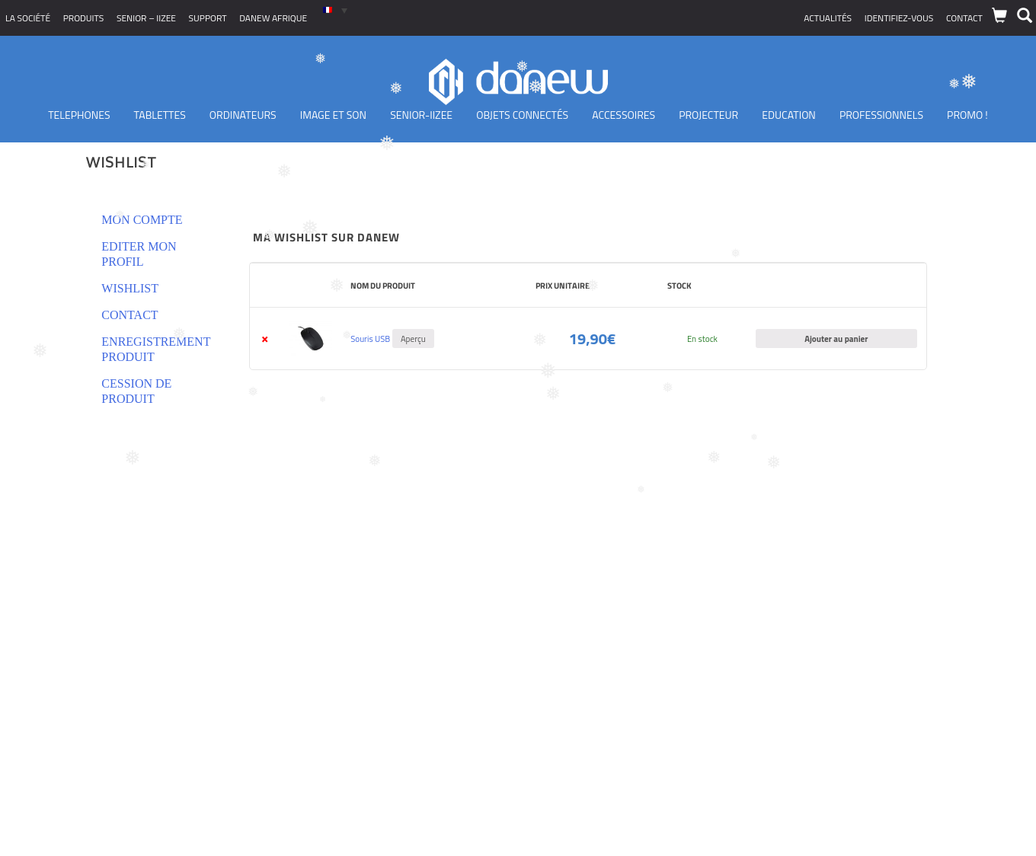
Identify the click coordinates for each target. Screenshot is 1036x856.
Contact (964, 18)
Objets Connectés (522, 115)
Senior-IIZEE (421, 115)
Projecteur (708, 115)
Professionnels (881, 115)
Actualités (828, 18)
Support (208, 18)
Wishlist (129, 288)
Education (789, 115)
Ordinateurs (243, 115)
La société (27, 18)
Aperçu (413, 338)
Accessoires (623, 115)
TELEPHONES (79, 115)
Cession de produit (136, 391)
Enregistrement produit (155, 349)
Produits (83, 18)
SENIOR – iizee (146, 18)
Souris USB (370, 338)
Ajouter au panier (836, 338)
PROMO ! (967, 115)
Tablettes (160, 115)
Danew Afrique (273, 18)
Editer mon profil (138, 254)
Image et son (333, 115)
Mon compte (141, 219)
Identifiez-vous (899, 18)
